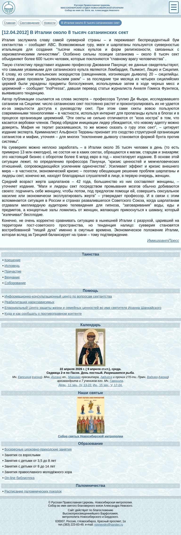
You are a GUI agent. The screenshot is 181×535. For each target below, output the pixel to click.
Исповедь (12, 266)
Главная (10, 23)
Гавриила (116, 381)
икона (37, 377)
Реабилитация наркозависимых (29, 302)
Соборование (15, 283)
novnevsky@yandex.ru (108, 524)
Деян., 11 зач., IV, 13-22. (75, 385)
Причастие (12, 271)
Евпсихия (24, 377)
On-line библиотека (19, 478)
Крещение (12, 260)
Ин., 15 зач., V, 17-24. (108, 385)
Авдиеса (106, 377)
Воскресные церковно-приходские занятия (38, 449)
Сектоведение (30, 23)
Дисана (56, 377)
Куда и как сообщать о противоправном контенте (43, 314)
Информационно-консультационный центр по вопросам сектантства (58, 296)
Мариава (74, 377)
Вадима (152, 377)
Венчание (12, 277)
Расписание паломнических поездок (33, 491)
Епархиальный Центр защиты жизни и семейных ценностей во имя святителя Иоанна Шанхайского (82, 308)
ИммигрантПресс (163, 241)
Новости (50, 23)
